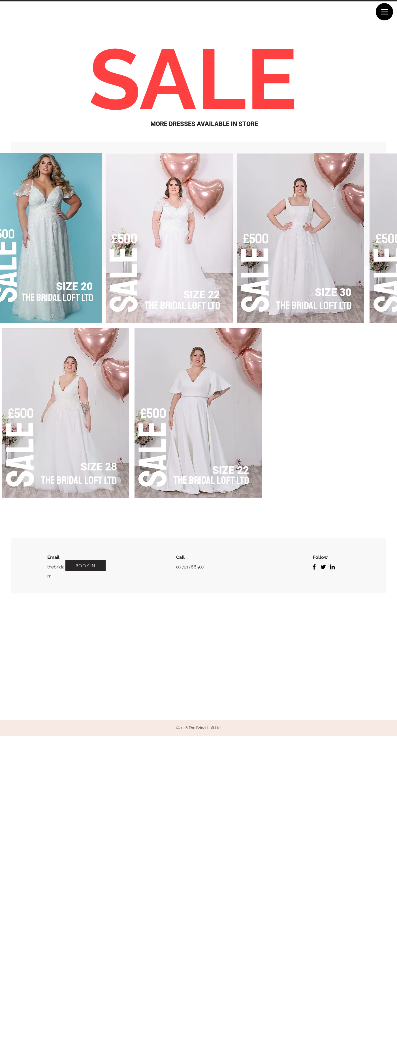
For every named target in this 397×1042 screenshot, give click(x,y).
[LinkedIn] (332, 566)
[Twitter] (323, 566)
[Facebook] (314, 566)
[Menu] (384, 11)
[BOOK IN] (85, 565)
